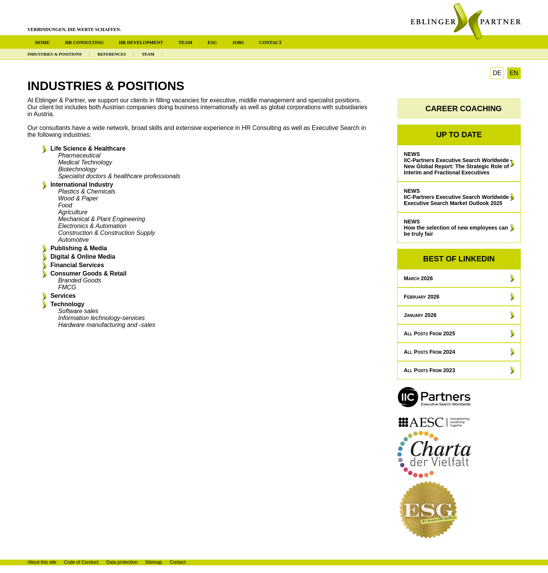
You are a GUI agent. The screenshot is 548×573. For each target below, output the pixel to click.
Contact (177, 562)
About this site (41, 562)
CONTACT (270, 42)
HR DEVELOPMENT (141, 42)
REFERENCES (111, 54)
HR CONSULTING (84, 42)
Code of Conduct (81, 562)
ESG (212, 42)
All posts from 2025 (429, 333)
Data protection (121, 562)
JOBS (238, 42)
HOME (42, 42)
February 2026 (421, 297)
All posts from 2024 (429, 352)
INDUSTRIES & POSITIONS (54, 54)
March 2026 (418, 278)
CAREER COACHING (463, 108)
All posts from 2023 (429, 370)
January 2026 (420, 315)
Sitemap (153, 562)
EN (514, 73)
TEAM (185, 42)
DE (497, 73)
